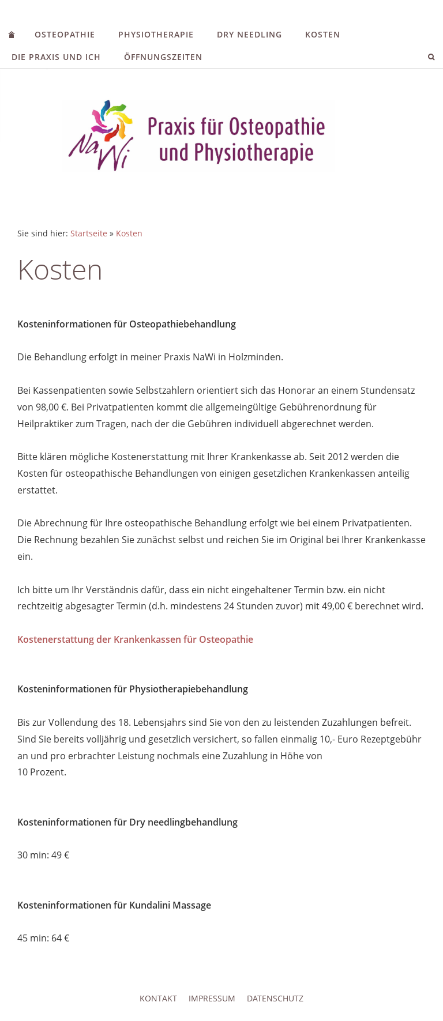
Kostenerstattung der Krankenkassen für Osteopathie (135, 639)
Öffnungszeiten (163, 56)
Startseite (88, 233)
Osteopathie (65, 34)
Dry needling (249, 34)
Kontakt (158, 998)
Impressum (212, 998)
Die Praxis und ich (56, 56)
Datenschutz (275, 998)
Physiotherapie (156, 34)
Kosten (322, 34)
